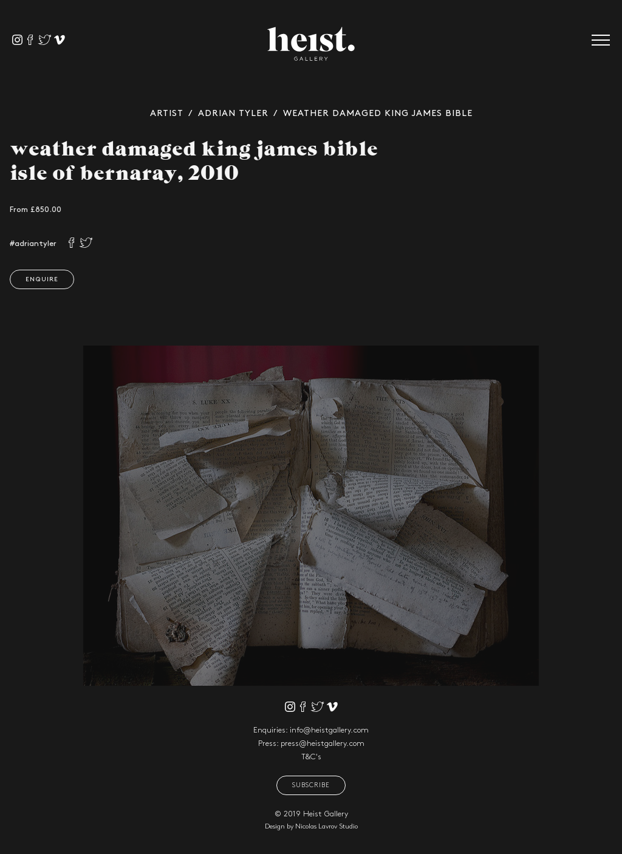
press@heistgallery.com (322, 743)
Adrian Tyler (233, 113)
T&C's (311, 756)
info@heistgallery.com (329, 730)
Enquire (40, 279)
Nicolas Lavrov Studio (326, 827)
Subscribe (311, 785)
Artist (166, 113)
